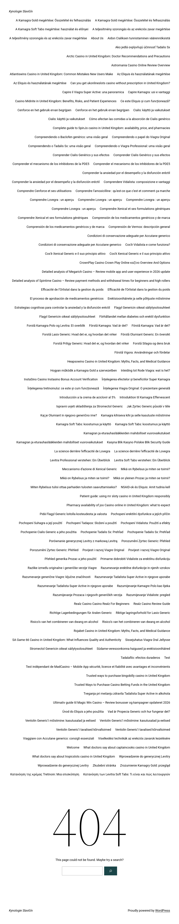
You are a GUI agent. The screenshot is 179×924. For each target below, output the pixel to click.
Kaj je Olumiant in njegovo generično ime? (68, 415)
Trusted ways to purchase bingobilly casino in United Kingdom (128, 675)
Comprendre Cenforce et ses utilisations (44, 191)
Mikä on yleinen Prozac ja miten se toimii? (141, 478)
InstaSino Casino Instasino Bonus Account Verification (61, 379)
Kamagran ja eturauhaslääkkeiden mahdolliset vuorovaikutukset (126, 433)
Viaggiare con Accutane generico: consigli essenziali (58, 738)
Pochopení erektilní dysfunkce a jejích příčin (140, 514)
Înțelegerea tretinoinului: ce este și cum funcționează (63, 388)
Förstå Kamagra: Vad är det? (108, 325)
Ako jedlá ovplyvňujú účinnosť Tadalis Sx (142, 47)
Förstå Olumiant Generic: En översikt (145, 334)
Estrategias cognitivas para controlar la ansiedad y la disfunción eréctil (62, 307)
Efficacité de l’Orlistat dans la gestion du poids (72, 289)
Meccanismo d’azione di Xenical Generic (89, 469)
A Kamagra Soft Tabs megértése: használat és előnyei (51, 29)
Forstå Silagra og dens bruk (151, 343)
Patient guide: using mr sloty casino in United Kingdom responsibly (125, 496)
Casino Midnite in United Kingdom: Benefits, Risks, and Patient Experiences (65, 101)
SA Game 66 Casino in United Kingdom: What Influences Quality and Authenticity (66, 640)
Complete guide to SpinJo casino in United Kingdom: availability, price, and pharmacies (111, 128)
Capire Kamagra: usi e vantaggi (149, 92)
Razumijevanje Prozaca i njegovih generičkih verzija (87, 595)
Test (167, 657)
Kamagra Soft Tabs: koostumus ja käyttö (83, 424)
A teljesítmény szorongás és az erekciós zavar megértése (131, 29)
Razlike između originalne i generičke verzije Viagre (62, 568)
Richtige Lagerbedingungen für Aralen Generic (81, 613)
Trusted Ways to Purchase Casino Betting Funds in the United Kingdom (122, 684)
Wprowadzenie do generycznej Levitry (144, 756)
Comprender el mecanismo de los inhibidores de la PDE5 (51, 164)
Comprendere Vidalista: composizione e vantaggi (137, 182)
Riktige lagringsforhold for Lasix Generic (143, 613)
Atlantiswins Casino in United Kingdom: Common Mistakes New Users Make (61, 74)
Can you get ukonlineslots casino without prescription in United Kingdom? (120, 83)
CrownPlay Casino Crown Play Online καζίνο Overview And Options (125, 262)
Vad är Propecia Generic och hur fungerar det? (139, 711)
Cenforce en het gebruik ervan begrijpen (44, 110)
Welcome (73, 747)
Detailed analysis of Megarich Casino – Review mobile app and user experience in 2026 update (106, 271)
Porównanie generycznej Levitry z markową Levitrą (83, 541)
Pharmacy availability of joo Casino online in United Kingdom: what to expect (118, 505)
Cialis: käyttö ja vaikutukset (151, 110)
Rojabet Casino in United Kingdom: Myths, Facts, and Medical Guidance (122, 631)
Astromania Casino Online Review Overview (140, 65)
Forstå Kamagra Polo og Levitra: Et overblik (56, 325)
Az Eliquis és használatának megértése (143, 74)
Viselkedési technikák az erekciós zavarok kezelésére (134, 738)
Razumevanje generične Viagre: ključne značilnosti (56, 577)
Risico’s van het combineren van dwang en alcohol (64, 622)
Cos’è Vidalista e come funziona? (147, 244)
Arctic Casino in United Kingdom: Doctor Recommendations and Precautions (118, 56)
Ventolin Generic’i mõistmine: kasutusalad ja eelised (60, 720)
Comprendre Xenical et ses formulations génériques (135, 209)
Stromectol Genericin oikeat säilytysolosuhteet (61, 648)
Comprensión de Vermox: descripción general (139, 227)
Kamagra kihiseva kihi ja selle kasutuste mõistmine (135, 415)
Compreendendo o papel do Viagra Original (141, 137)
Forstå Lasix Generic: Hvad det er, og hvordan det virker (79, 334)
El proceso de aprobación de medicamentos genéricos (67, 298)
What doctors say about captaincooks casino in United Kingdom (126, 747)
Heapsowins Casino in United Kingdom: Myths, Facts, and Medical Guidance (118, 361)
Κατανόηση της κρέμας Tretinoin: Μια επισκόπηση (44, 774)
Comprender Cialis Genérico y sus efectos (81, 155)
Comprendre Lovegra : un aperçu (52, 199)
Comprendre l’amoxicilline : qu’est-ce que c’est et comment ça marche (123, 191)
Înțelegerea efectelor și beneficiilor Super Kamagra (136, 379)
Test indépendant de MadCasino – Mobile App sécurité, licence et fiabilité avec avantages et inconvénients (98, 666)
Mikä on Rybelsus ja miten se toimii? (145, 469)
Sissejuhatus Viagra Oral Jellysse (147, 640)
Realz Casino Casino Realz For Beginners (101, 604)
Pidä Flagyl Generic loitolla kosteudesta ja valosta (73, 514)
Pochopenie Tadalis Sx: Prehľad (102, 532)
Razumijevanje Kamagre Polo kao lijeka (143, 586)
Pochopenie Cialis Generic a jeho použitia (49, 532)
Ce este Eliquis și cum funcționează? (145, 101)
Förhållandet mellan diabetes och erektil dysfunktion (134, 316)
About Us (97, 38)
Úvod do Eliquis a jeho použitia (83, 711)
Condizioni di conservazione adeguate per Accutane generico (128, 236)
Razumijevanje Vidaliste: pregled (148, 595)
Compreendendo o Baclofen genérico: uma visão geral (71, 137)
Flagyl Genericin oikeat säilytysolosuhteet (142, 307)
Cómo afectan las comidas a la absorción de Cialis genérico (129, 119)
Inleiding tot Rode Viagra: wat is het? (145, 370)
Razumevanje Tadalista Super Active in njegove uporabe (132, 577)
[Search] (110, 871)
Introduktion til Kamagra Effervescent (145, 397)
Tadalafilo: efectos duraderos (140, 657)
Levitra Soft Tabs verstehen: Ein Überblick (142, 460)
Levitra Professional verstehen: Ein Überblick (80, 460)
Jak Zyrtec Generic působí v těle (148, 406)
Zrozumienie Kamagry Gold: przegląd (145, 765)
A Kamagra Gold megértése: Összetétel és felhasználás (53, 20)
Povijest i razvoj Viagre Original (103, 550)
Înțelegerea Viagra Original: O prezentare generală (136, 388)
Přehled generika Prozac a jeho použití (70, 559)
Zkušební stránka (104, 765)
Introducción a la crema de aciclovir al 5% (88, 397)
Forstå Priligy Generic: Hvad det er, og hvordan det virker (91, 343)
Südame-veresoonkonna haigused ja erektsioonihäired (133, 648)
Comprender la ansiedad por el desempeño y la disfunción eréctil (126, 173)
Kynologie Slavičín (21, 11)
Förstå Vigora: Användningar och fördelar (142, 352)
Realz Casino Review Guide (152, 604)
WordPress (162, 910)
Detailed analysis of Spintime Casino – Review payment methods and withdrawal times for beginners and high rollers (91, 280)
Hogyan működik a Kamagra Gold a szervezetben (83, 370)
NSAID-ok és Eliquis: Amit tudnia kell (145, 487)
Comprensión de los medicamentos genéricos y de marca (131, 218)
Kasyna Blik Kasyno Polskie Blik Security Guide (138, 442)
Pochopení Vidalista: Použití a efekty (145, 523)
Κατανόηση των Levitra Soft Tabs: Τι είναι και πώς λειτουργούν (126, 774)
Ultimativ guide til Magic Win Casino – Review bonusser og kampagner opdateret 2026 (111, 702)
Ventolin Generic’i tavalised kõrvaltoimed (83, 729)
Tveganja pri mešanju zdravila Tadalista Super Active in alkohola (127, 693)
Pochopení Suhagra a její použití (40, 523)
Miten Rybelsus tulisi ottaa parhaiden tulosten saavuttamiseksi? (74, 487)
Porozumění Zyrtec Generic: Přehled (145, 541)
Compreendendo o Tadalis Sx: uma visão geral (59, 146)
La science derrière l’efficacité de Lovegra (82, 451)
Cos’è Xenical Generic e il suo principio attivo (75, 253)
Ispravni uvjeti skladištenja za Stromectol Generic (89, 406)
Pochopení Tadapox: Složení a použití (91, 523)
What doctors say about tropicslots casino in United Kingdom (73, 756)
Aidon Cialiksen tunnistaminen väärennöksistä (139, 38)
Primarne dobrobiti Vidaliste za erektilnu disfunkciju (135, 559)
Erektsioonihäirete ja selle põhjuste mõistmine (139, 298)
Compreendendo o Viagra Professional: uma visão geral (132, 146)
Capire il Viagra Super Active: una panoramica (93, 92)
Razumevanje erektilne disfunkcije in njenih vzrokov (135, 568)
